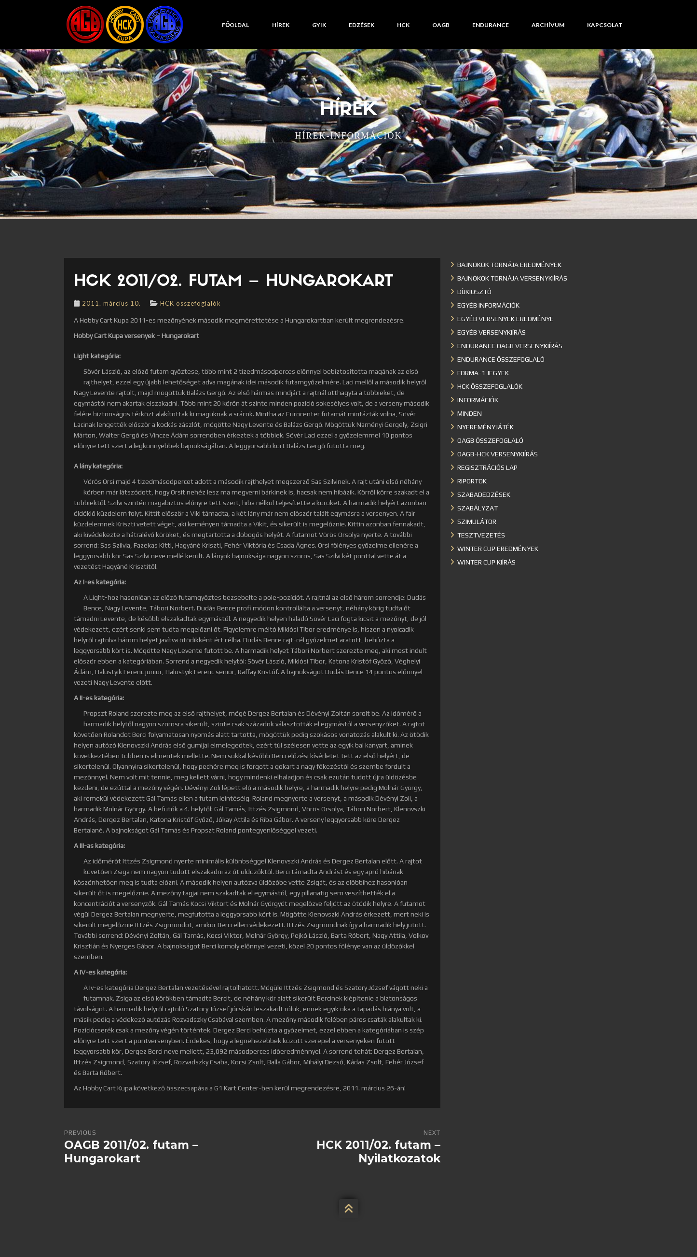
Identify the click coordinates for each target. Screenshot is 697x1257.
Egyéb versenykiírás (491, 332)
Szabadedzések (483, 494)
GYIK (319, 24)
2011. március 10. (111, 303)
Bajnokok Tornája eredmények (509, 264)
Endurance (490, 24)
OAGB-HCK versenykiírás (497, 454)
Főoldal (235, 24)
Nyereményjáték (485, 427)
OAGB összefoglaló (490, 440)
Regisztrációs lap (487, 467)
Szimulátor (476, 521)
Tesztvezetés (481, 535)
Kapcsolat (605, 24)
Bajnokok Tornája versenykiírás (512, 278)
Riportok (472, 481)
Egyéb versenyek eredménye (505, 319)
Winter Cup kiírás (486, 562)
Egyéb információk (488, 305)
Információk (477, 400)
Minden (469, 413)
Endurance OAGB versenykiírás (509, 346)
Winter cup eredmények (497, 548)
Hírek (280, 24)
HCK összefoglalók (190, 303)
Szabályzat (477, 508)
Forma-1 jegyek (483, 373)
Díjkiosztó (474, 292)
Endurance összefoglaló (501, 359)
